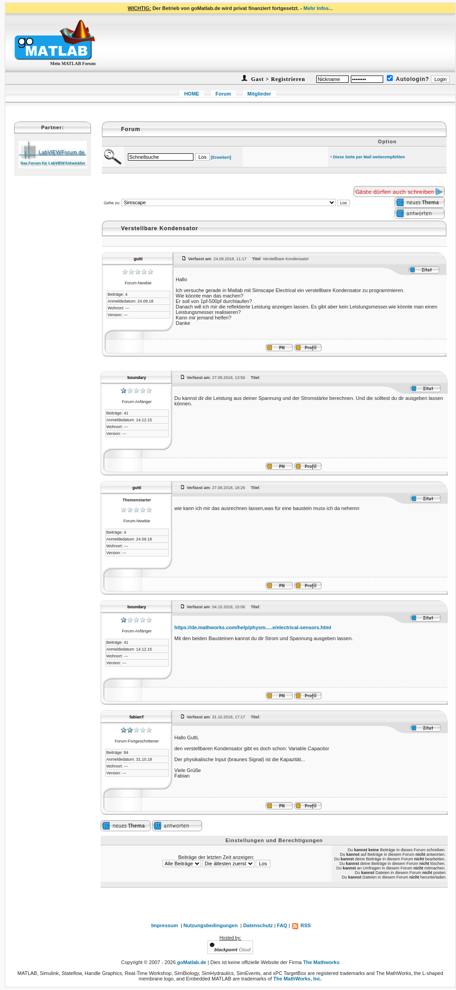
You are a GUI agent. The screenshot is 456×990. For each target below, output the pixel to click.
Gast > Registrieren (277, 79)
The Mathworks (321, 962)
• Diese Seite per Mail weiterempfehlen (367, 157)
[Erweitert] (221, 157)
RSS (301, 925)
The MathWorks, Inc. (298, 978)
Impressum (164, 925)
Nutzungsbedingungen (210, 925)
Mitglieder (259, 93)
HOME (191, 93)
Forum (223, 93)
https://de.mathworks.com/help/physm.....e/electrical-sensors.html (252, 627)
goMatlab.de (191, 962)
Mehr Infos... (318, 8)
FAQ (282, 925)
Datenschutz (258, 925)
